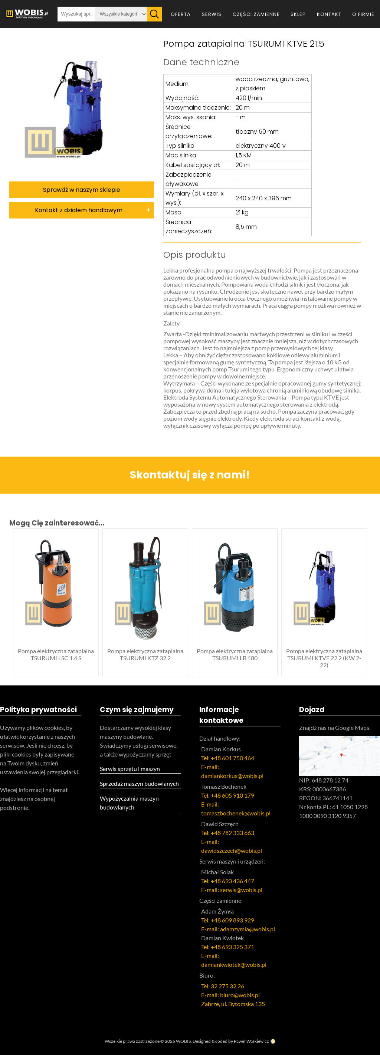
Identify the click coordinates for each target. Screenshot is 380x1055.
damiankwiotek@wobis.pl (233, 964)
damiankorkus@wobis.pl (232, 775)
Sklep (298, 14)
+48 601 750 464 (232, 757)
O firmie (363, 14)
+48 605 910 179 (232, 795)
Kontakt (329, 14)
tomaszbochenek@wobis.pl (236, 813)
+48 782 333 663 (232, 832)
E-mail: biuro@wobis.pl (230, 994)
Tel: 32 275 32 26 (222, 985)
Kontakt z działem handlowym (78, 210)
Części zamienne (256, 14)
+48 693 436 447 (232, 880)
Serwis (212, 14)
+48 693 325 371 (232, 946)
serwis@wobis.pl (241, 889)
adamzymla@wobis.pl (247, 928)
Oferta (181, 14)
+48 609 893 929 (232, 920)
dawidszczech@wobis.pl (231, 850)
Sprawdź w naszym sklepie (81, 190)
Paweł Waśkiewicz (251, 1041)
